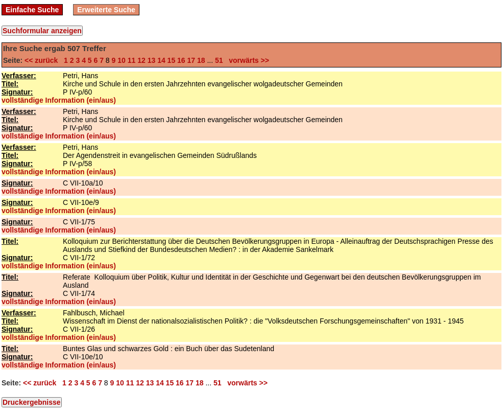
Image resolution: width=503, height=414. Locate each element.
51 (219, 60)
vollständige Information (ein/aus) (59, 100)
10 (121, 60)
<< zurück (43, 60)
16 (181, 60)
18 (201, 60)
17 (191, 60)
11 (132, 60)
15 (171, 60)
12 (141, 60)
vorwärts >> (247, 60)
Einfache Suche (32, 10)
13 (152, 60)
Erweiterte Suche (106, 10)
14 (161, 60)
